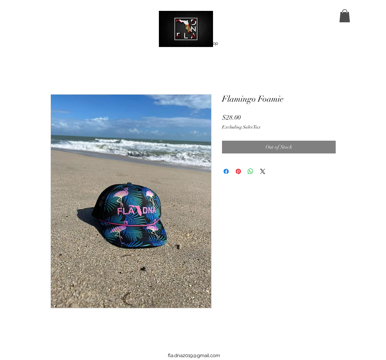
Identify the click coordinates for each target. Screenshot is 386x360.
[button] (344, 15)
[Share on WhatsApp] (250, 171)
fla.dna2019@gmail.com (194, 355)
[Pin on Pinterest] (238, 171)
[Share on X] (263, 171)
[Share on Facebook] (226, 171)
